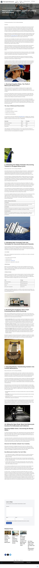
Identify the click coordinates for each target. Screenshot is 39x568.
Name (7, 521)
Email (16, 521)
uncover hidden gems (16, 35)
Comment (7, 510)
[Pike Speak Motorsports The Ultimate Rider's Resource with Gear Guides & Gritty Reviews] (7, 2)
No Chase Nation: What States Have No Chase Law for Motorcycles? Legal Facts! (31, 549)
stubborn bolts (13, 262)
